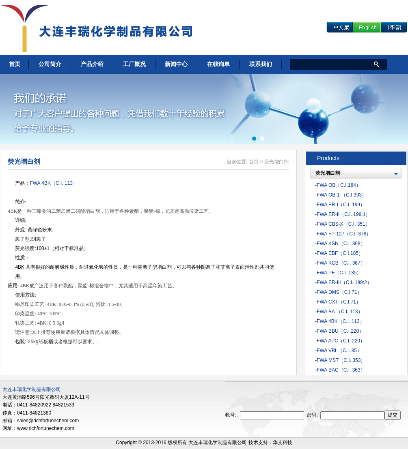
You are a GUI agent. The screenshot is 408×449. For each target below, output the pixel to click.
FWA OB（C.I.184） (339, 185)
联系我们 (260, 64)
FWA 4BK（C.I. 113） (54, 183)
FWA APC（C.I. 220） (341, 341)
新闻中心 (176, 64)
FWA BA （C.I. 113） (340, 311)
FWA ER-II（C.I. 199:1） (343, 214)
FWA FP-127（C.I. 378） (344, 234)
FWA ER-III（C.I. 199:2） (344, 282)
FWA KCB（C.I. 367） (341, 263)
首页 (14, 64)
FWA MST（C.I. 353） (341, 360)
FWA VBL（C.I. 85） (339, 350)
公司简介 (50, 64)
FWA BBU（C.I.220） (340, 331)
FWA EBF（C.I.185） (340, 253)
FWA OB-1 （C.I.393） (342, 195)
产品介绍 (92, 64)
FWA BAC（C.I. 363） (341, 370)
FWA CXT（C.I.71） (339, 302)
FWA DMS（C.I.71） (339, 292)
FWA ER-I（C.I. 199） (341, 204)
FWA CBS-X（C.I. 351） (343, 224)
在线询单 (218, 64)
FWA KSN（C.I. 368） (341, 243)
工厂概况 (134, 64)
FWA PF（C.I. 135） (339, 273)
